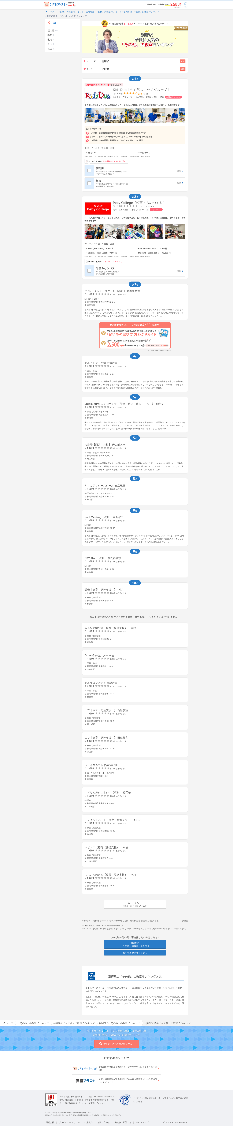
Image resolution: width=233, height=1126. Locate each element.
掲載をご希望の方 (123, 1122)
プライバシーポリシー (69, 1122)
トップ (49, 11)
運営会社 (50, 1122)
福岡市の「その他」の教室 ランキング (141, 11)
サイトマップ (142, 1122)
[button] (135, 904)
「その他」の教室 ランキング (70, 11)
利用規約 (88, 1122)
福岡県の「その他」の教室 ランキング (104, 11)
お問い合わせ (103, 1122)
